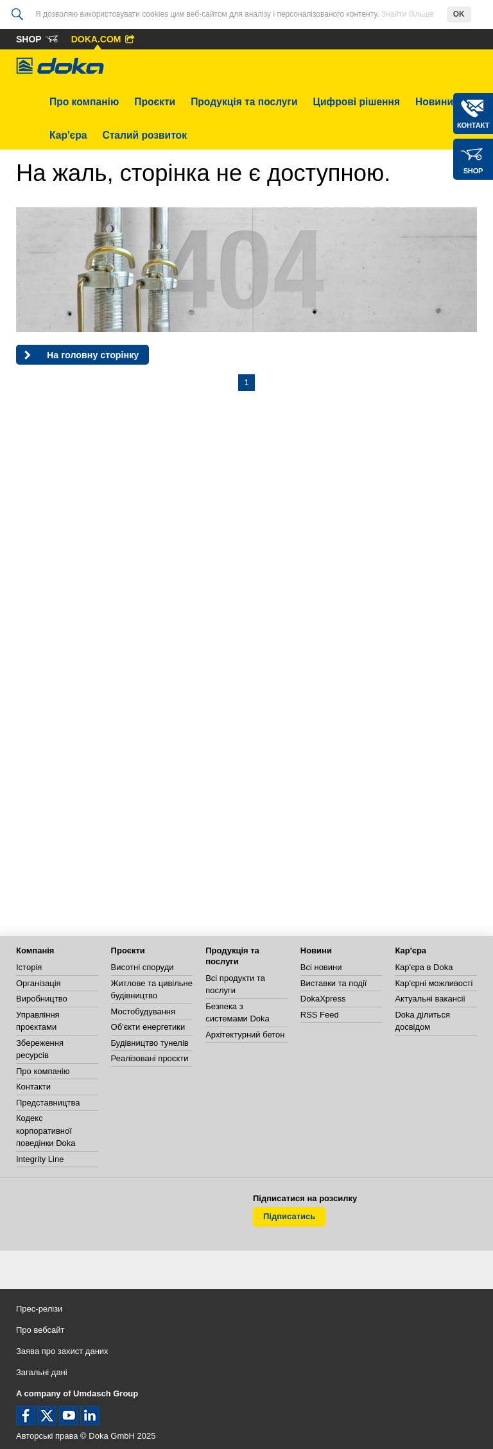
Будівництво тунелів (150, 1043)
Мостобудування (143, 1011)
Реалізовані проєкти (150, 1058)
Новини (434, 101)
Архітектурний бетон (244, 1034)
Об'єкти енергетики (148, 1027)
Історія (29, 967)
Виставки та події (333, 983)
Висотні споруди (142, 967)
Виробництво (41, 998)
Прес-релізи (39, 1309)
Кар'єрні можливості (433, 983)
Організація (38, 983)
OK (459, 14)
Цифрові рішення (356, 101)
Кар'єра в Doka (424, 967)
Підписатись (289, 1216)
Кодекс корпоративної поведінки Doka (46, 1130)
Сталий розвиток (144, 135)
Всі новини (321, 967)
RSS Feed (319, 1015)
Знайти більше (407, 14)
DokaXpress (323, 998)
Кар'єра (68, 135)
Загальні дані (41, 1372)
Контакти (33, 1086)
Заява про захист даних (62, 1351)
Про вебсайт (40, 1330)
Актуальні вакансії (430, 998)
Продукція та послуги (244, 101)
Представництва (48, 1102)
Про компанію (84, 101)
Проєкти (154, 101)
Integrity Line (40, 1159)
